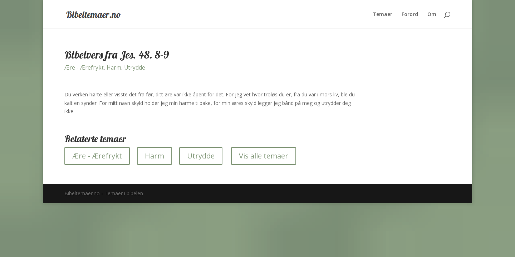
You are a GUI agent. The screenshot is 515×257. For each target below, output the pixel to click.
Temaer (382, 14)
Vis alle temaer (263, 156)
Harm (114, 67)
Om (431, 14)
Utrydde (134, 67)
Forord (410, 14)
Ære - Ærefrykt (84, 67)
